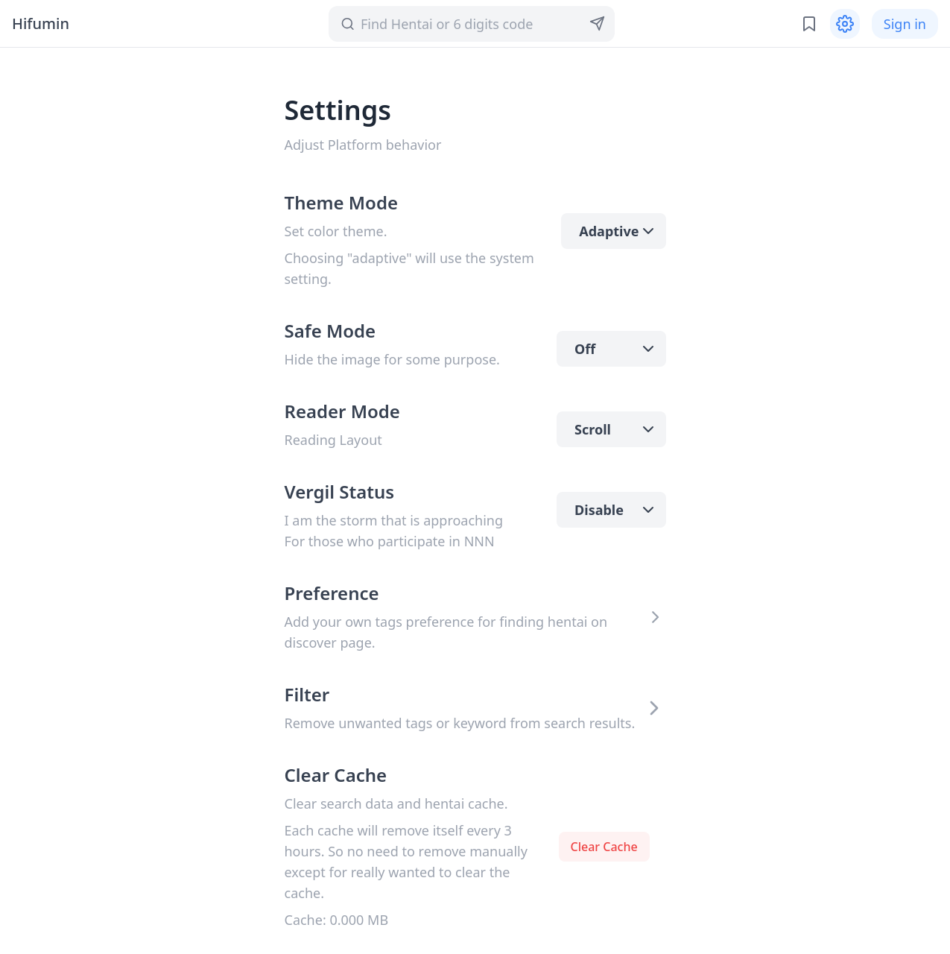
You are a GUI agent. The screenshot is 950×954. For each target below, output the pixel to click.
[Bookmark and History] (809, 24)
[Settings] (845, 24)
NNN (479, 541)
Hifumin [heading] (40, 23)
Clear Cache (604, 846)
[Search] (469, 24)
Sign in (905, 24)
